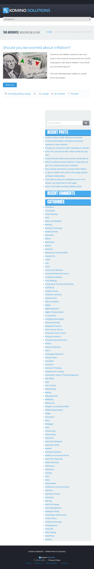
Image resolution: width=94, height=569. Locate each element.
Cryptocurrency (51, 291)
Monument (49, 417)
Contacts (64, 563)
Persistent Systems (53, 452)
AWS (47, 218)
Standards (49, 497)
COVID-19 (49, 287)
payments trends (52, 445)
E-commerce (50, 315)
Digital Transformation (54, 312)
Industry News (51, 357)
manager (45, 94)
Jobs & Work (50, 385)
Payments (49, 438)
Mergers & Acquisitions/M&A (57, 406)
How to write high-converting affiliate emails (63, 186)
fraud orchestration (53, 347)
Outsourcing (50, 431)
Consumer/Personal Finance (57, 273)
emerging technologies (54, 319)
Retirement (49, 466)
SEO (47, 476)
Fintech (48, 343)
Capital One (50, 256)
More (47, 420)
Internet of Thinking (53, 368)
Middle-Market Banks (54, 410)
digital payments (52, 308)
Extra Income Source (54, 329)
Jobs (47, 382)
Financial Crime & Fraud (55, 333)
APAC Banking (51, 214)
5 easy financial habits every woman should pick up (66, 158)
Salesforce (49, 469)
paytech (48, 448)
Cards (47, 259)
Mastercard (50, 403)
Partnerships (50, 434)
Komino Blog (51, 563)
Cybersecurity (51, 298)
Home (49, 32)
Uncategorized (51, 525)
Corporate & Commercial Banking (59, 284)
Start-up (48, 501)
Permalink (74, 94)
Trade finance (51, 518)
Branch (48, 246)
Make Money (50, 389)
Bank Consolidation (53, 221)
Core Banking (51, 280)
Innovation (49, 361)
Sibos (47, 480)
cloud (47, 266)
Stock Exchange (52, 504)
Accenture (49, 207)
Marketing (49, 399)
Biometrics (49, 235)
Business (49, 249)
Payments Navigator (53, 441)
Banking (20, 94)
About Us (38, 563)
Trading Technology (53, 522)
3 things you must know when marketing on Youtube (67, 148)
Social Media (50, 483)
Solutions (49, 490)
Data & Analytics (52, 301)
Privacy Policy (54, 560)
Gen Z (47, 350)
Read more (10, 85)
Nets (47, 427)
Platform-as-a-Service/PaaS (57, 455)
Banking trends (51, 232)
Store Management (53, 508)
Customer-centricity (53, 294)
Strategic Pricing (52, 511)
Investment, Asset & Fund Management (61, 375)
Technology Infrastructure (55, 515)
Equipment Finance (53, 326)
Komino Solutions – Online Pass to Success (47, 551)
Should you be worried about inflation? (37, 47)
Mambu (48, 392)
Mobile (48, 413)
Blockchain (49, 242)
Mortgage (49, 424)
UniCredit (49, 529)
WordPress (49, 536)
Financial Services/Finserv (56, 340)
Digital (47, 305)
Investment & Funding (54, 371)
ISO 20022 (49, 378)
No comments (59, 94)
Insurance (49, 364)
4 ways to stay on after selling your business (63, 137)
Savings (27, 94)
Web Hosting (50, 532)
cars (47, 263)
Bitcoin (48, 239)
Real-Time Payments (54, 459)
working (48, 539)
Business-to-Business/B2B (56, 252)
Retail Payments (52, 462)
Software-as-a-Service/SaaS (57, 487)
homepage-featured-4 (54, 354)
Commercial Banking (54, 270)
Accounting (11, 94)
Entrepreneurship (52, 322)
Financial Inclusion (53, 336)
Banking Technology (53, 228)
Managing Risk (51, 396)
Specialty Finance (52, 494)
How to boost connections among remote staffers (65, 169)
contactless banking (53, 277)
